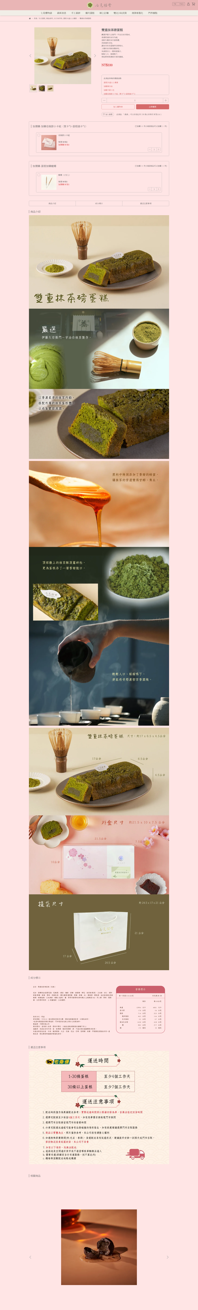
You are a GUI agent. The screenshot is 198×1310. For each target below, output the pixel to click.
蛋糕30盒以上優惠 (111, 82)
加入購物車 (118, 106)
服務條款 (81, 1244)
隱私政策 (81, 1247)
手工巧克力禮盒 (82, 1212)
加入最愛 (108, 114)
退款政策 (81, 1251)
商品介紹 (52, 203)
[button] (94, 55)
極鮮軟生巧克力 (116, 1212)
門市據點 (81, 1255)
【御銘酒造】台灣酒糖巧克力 (48, 1212)
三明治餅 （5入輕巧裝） (150, 1212)
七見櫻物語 (82, 1259)
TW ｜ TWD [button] (179, 4)
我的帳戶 (81, 1240)
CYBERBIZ (82, 1303)
